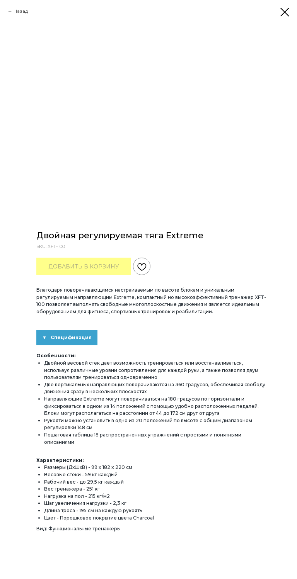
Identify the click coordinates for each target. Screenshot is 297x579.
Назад (21, 11)
